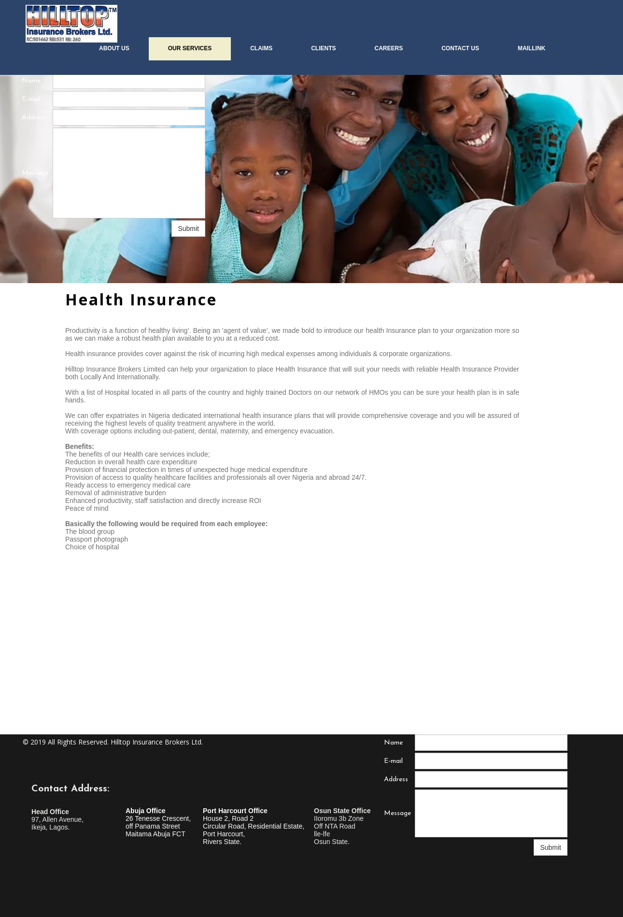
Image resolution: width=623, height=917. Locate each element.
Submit (188, 228)
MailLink (531, 48)
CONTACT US (460, 48)
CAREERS (388, 48)
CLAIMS (261, 48)
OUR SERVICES (190, 48)
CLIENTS (323, 48)
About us (114, 48)
